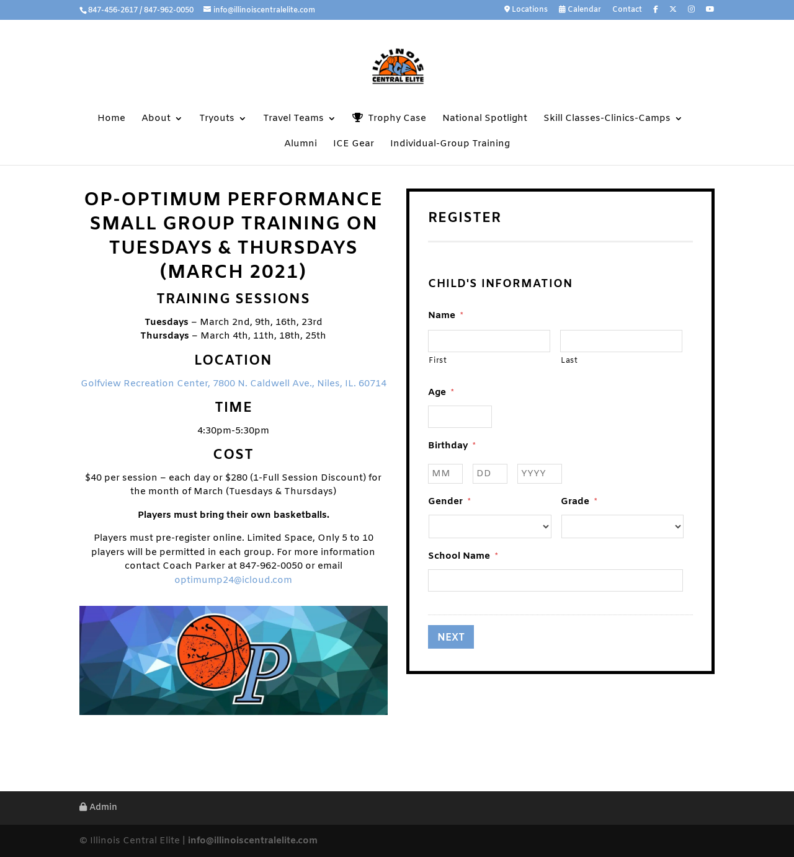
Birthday (451, 446)
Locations (526, 10)
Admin (98, 808)
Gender (449, 502)
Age (440, 393)
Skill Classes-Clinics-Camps (607, 119)
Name (445, 316)
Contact (627, 10)
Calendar (580, 10)
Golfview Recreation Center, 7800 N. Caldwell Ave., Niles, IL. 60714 (233, 384)
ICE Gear (353, 145)
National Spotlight (484, 119)
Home (111, 119)
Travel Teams (293, 119)
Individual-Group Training (450, 145)
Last (569, 361)
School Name (462, 556)
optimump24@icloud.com (233, 580)
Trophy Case (389, 119)
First (438, 361)
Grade (579, 502)
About (156, 119)
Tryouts (216, 119)
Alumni (300, 145)
